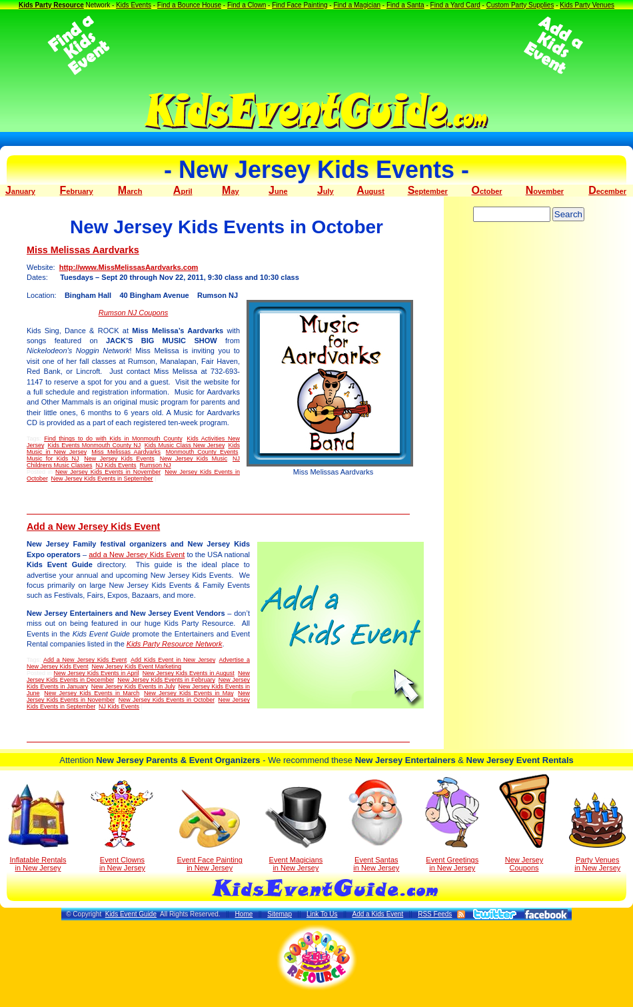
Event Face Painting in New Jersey (209, 831)
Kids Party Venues (587, 5)
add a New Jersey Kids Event (137, 554)
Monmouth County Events (202, 452)
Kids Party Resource (51, 5)
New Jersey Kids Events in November (108, 472)
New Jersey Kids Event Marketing (137, 666)
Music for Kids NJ (53, 458)
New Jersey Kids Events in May (188, 693)
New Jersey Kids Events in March (91, 693)
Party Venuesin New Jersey (597, 832)
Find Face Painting (299, 5)
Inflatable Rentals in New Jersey (38, 828)
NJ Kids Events (116, 465)
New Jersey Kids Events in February (166, 679)
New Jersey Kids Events (119, 458)
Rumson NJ (155, 465)
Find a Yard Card (455, 5)
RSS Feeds (435, 914)
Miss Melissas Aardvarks (83, 250)
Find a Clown (246, 5)
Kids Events (133, 5)
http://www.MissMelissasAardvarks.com (129, 267)
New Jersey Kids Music (194, 458)
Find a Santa (405, 5)
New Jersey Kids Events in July (133, 686)
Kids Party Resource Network (175, 644)
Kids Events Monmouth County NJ (94, 445)
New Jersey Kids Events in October (167, 699)
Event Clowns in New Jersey (122, 826)
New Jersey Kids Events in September (102, 478)
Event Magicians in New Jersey (295, 829)
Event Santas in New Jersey (376, 824)
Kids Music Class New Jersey (185, 445)
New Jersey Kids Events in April (96, 673)
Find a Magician (356, 5)
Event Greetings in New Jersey (452, 824)
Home (244, 914)
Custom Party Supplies (520, 5)
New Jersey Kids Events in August (189, 673)
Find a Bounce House (189, 5)
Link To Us (322, 914)
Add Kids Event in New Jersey (173, 659)
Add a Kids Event (377, 914)
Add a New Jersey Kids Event (93, 526)
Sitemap (279, 914)
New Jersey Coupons (524, 823)
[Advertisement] (316, 45)
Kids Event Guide (131, 914)
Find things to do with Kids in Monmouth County (113, 438)
